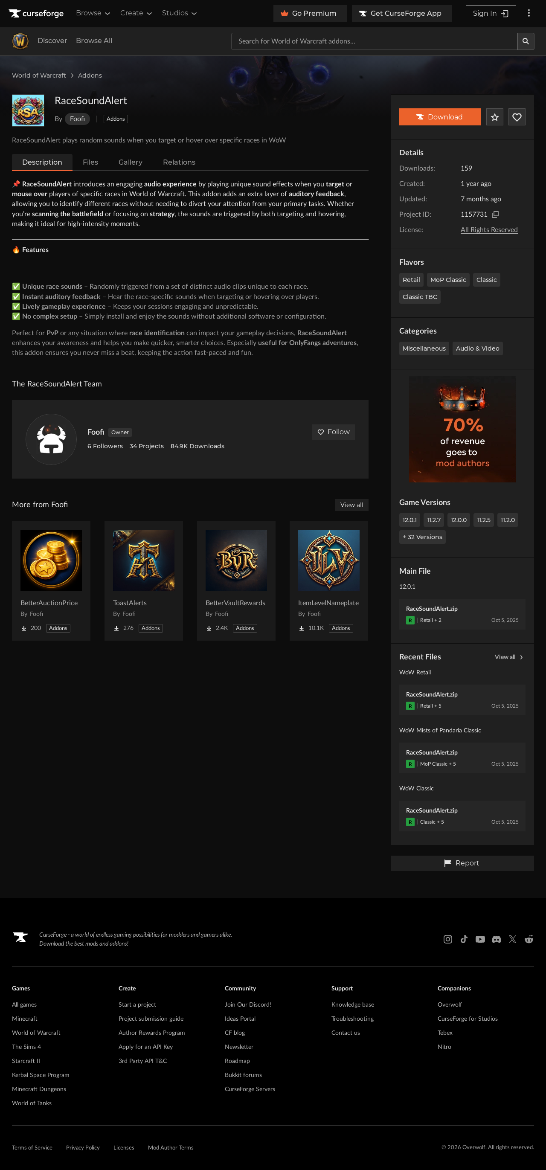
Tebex (445, 1033)
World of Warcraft (39, 75)
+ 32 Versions (422, 537)
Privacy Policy (83, 1148)
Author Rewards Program (152, 1033)
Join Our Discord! (248, 1005)
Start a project (137, 1005)
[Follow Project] (517, 116)
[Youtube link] (480, 939)
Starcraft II (26, 1061)
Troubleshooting (352, 1019)
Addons (90, 75)
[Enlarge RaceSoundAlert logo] (28, 110)
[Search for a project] (374, 41)
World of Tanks (32, 1103)
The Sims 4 (26, 1047)
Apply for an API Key (146, 1047)
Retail (411, 280)
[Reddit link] (529, 939)
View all (510, 657)
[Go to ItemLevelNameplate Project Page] (329, 581)
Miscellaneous (424, 348)
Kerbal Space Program (41, 1075)
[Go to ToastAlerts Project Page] (144, 581)
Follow (333, 432)
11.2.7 (434, 520)
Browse (94, 13)
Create (137, 13)
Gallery (130, 162)
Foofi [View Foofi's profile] (96, 432)
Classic (486, 280)
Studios (180, 13)
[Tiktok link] (464, 939)
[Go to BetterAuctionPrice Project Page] (51, 581)
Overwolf (450, 1005)
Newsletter (239, 1047)
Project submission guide (151, 1019)
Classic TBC (420, 297)
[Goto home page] (37, 13)
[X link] (513, 939)
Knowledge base (352, 1005)
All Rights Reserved (489, 229)
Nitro (444, 1047)
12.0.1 (410, 520)
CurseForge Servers (250, 1089)
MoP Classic (448, 280)
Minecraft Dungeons (39, 1089)
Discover (52, 41)
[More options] (528, 13)
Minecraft (25, 1019)
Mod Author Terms (171, 1148)
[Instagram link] (448, 939)
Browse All (94, 41)
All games (24, 1005)
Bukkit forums (243, 1075)
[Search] (525, 41)
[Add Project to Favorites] (494, 116)
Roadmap (237, 1061)
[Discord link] (496, 939)
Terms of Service (32, 1148)
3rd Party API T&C (143, 1061)
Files (90, 162)
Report (461, 863)
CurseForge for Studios (468, 1019)
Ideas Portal (240, 1019)
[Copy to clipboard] (495, 214)
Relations (179, 162)
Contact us (345, 1033)
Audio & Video (478, 348)
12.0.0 (459, 520)
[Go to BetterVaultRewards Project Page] (236, 581)
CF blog (235, 1033)
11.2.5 (484, 520)
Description (42, 162)
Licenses (123, 1148)
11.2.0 (508, 520)
